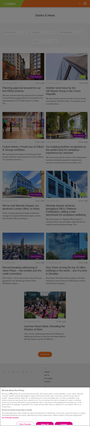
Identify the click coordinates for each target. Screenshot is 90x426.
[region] (45, 406)
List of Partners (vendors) (10, 418)
